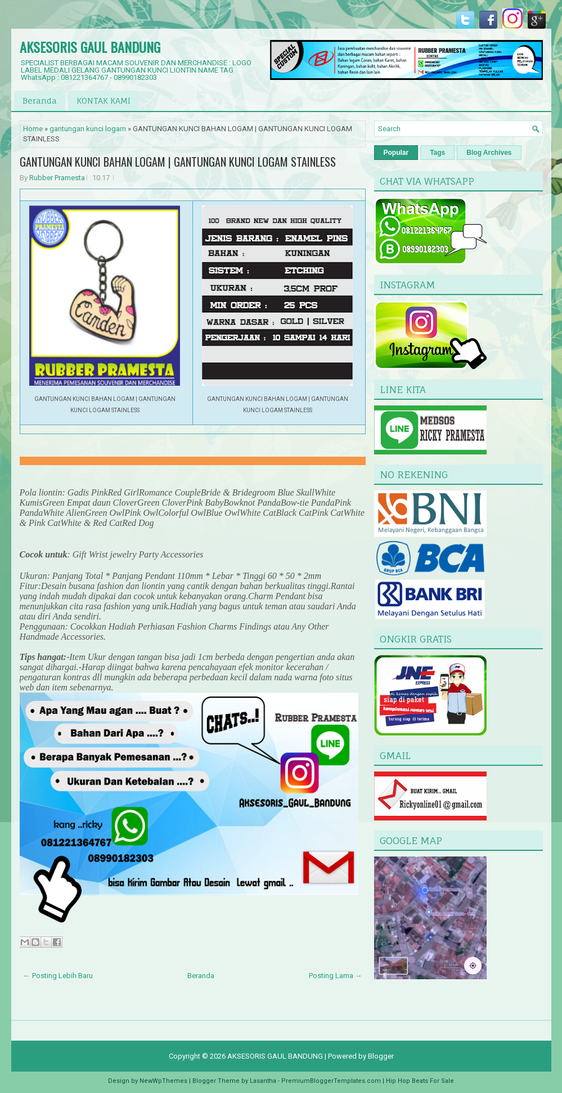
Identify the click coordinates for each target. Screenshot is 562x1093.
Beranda (40, 100)
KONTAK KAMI (104, 100)
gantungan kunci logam (88, 128)
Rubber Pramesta (57, 177)
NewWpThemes (163, 1081)
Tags (437, 153)
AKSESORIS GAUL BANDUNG (90, 47)
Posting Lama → (335, 975)
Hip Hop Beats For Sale (420, 1081)
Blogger (381, 1056)
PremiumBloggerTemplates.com (331, 1081)
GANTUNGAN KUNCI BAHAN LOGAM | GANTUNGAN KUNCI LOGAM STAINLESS (178, 161)
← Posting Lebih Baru (58, 975)
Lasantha (263, 1081)
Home (33, 128)
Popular (396, 153)
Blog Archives (488, 153)
